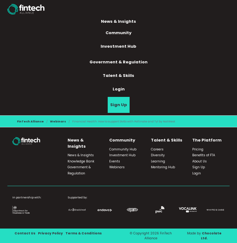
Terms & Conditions (83, 233)
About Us (199, 161)
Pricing (197, 149)
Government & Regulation (118, 62)
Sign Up (118, 105)
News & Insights (118, 21)
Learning (158, 161)
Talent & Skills (118, 75)
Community (118, 33)
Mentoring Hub (163, 167)
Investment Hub (118, 46)
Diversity (158, 155)
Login (119, 89)
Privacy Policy (50, 233)
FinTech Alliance (30, 121)
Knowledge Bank (81, 161)
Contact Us (25, 233)
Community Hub (122, 149)
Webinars (58, 121)
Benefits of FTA (203, 155)
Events (114, 161)
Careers (157, 149)
